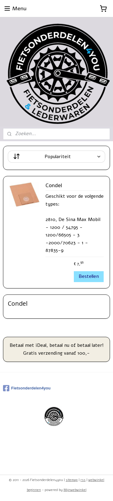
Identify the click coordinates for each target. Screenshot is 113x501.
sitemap (72, 480)
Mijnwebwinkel (75, 490)
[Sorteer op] (56, 156)
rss (83, 480)
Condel (54, 185)
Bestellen (89, 276)
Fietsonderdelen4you (27, 388)
